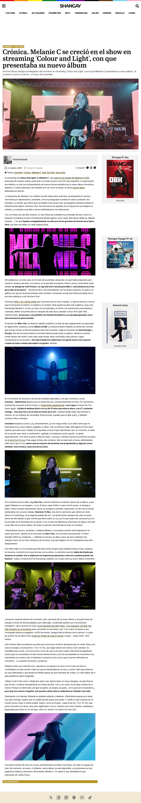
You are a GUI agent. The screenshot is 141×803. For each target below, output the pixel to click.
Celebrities (54, 13)
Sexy (67, 13)
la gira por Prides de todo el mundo (47, 636)
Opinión (107, 13)
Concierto (18, 172)
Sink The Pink (48, 172)
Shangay (8, 46)
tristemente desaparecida (52, 405)
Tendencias (81, 13)
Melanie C (36, 172)
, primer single (25, 302)
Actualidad (38, 13)
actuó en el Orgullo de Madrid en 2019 (71, 178)
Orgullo (119, 13)
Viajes (95, 13)
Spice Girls (60, 172)
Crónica (27, 172)
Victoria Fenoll (20, 159)
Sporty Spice (79, 187)
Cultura (10, 13)
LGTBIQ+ (23, 13)
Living (132, 13)
